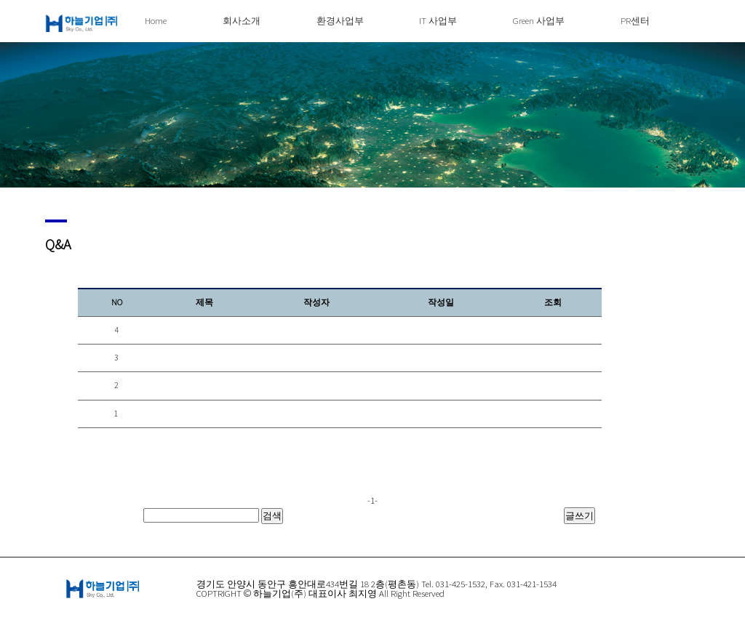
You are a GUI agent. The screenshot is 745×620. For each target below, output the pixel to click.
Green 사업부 (539, 20)
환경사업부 (340, 20)
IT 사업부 (438, 20)
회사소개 (241, 20)
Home (156, 20)
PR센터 (635, 20)
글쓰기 (579, 515)
